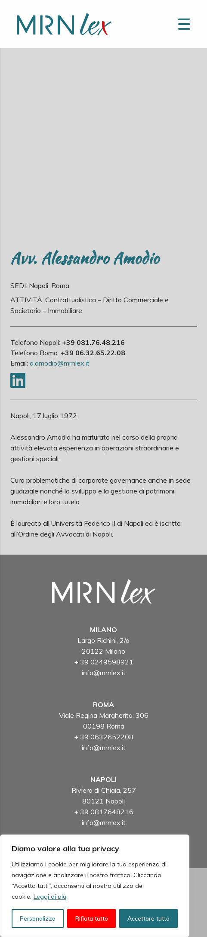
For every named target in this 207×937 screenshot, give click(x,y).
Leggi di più (50, 896)
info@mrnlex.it (104, 672)
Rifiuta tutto (91, 918)
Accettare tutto (148, 918)
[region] (94, 886)
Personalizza (38, 918)
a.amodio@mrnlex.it (60, 363)
